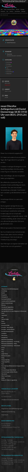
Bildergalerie (4, 297)
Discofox (17, 9)
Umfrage (3, 368)
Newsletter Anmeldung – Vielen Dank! (10, 345)
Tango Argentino (5, 361)
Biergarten (4, 295)
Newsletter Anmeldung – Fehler (9, 343)
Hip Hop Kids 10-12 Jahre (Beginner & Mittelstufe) (13, 311)
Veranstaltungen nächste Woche (9, 372)
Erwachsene (3, 11)
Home (2, 313)
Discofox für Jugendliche (7, 307)
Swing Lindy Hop (5, 359)
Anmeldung (4, 291)
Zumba (3, 378)
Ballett (3, 293)
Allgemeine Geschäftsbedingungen (9, 289)
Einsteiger (22, 9)
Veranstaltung (17, 11)
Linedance (3, 333)
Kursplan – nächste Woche (7, 329)
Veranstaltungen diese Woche (8, 370)
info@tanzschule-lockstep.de (10, 400)
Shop (2, 351)
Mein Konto (4, 335)
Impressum (4, 315)
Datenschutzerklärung (6, 303)
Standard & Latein (5, 355)
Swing (2, 357)
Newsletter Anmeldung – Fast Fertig (10, 341)
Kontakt (3, 323)
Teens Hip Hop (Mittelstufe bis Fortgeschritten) (13, 366)
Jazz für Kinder (5, 319)
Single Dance (4, 353)
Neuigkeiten (4, 337)
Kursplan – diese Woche (7, 327)
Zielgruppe (23, 11)
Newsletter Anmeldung (7, 339)
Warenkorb (4, 374)
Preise (3, 347)
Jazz (2, 317)
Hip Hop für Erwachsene (7, 309)
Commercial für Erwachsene (8, 301)
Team (2, 364)
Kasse (2, 321)
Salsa (2, 349)
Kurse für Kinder (5, 325)
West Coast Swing (5, 376)
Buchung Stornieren (6, 299)
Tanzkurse (11, 11)
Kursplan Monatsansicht (7, 331)
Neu (7, 11)
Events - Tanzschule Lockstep (9, 9)
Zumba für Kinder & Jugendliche (9, 380)
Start (2, 9)
